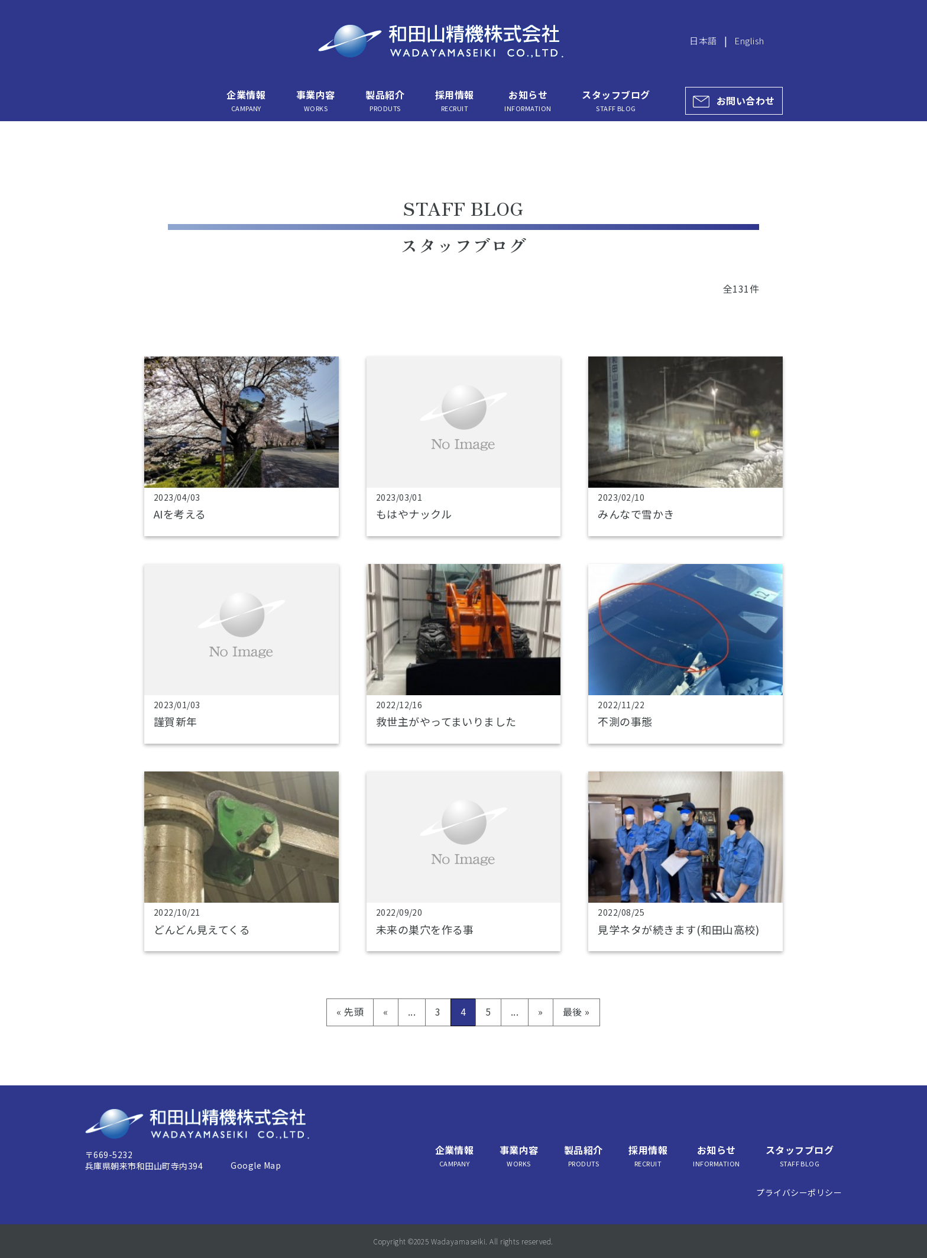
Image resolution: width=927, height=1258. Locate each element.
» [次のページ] (540, 1011)
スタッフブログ (616, 100)
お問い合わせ (746, 100)
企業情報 (245, 100)
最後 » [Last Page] (576, 1011)
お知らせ (527, 100)
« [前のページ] (385, 1011)
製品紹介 (384, 100)
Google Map (256, 1165)
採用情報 (454, 100)
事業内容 (315, 100)
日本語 (703, 40)
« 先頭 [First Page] (350, 1011)
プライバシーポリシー (799, 1192)
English (749, 40)
